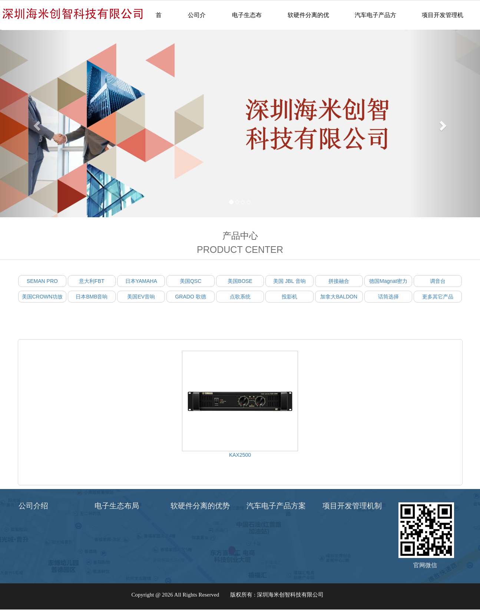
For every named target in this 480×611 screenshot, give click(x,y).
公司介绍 (197, 21)
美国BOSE (240, 281)
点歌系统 (240, 297)
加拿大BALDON (338, 297)
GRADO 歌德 (190, 297)
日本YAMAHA (141, 281)
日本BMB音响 (91, 297)
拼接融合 (338, 281)
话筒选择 (388, 297)
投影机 (289, 297)
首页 (159, 21)
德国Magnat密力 (388, 281)
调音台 (438, 281)
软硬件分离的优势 (308, 21)
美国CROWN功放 (42, 297)
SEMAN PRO (42, 281)
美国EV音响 (141, 297)
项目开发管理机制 (442, 21)
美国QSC (190, 281)
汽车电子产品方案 (375, 21)
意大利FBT (91, 281)
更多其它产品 (437, 297)
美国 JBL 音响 (289, 281)
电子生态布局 (247, 21)
